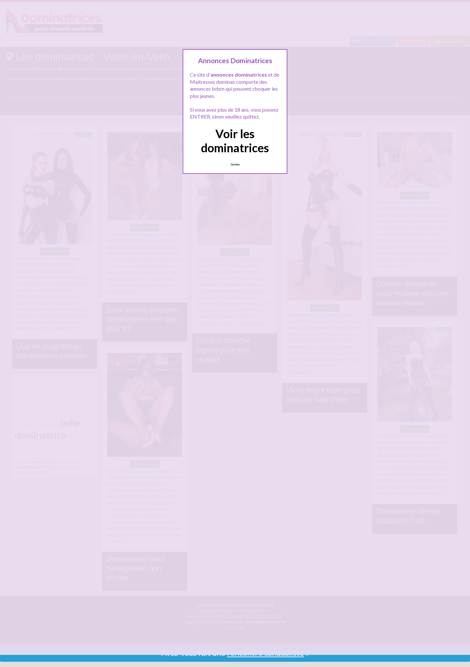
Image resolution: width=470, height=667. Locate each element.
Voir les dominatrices (235, 140)
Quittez (235, 164)
